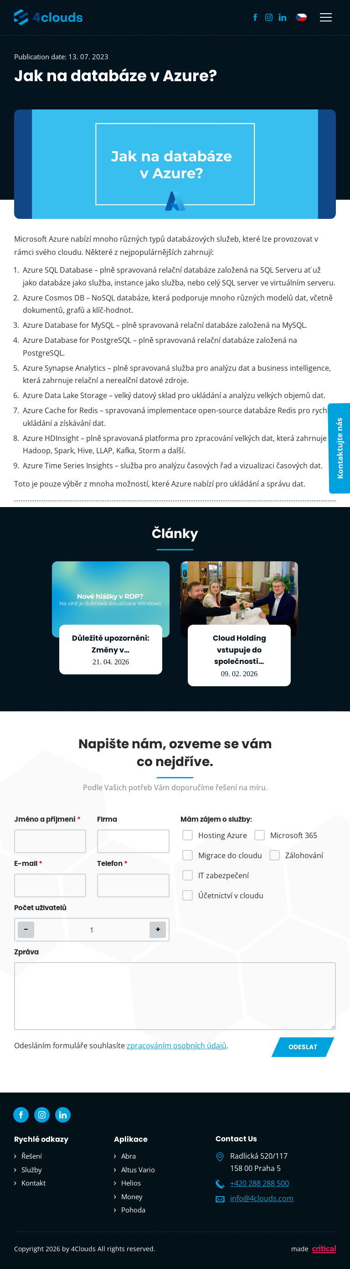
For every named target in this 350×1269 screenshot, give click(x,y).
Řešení (31, 1155)
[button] (157, 930)
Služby (31, 1169)
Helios (131, 1182)
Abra (128, 1155)
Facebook (255, 17)
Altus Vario (138, 1169)
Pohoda (133, 1209)
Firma (107, 819)
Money (132, 1196)
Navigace (326, 17)
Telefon (112, 863)
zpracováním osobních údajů (176, 1046)
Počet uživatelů (40, 908)
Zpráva (26, 952)
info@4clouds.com (261, 1198)
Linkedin (282, 17)
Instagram (269, 17)
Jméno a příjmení (47, 819)
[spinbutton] (92, 930)
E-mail (28, 863)
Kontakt (33, 1182)
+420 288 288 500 (259, 1183)
